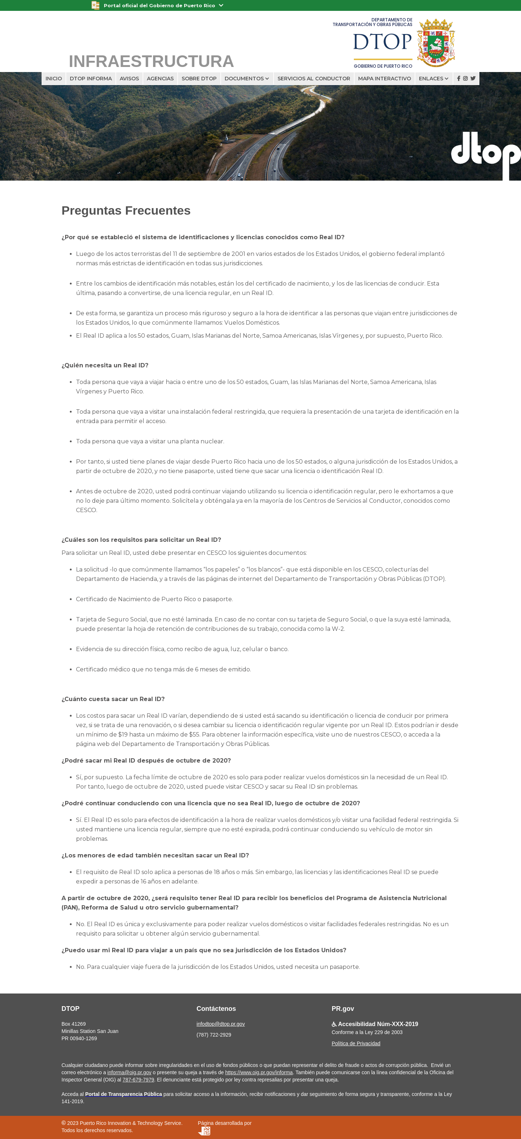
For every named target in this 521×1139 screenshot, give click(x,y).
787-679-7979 (138, 1080)
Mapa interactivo (384, 78)
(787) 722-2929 (213, 1035)
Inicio (54, 78)
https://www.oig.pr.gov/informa (259, 1072)
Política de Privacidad (356, 1043)
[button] (247, 78)
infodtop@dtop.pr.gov (220, 1024)
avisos (129, 78)
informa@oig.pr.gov (129, 1072)
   (466, 78)
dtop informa (91, 78)
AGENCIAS (160, 78)
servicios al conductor (314, 78)
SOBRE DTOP (199, 78)
